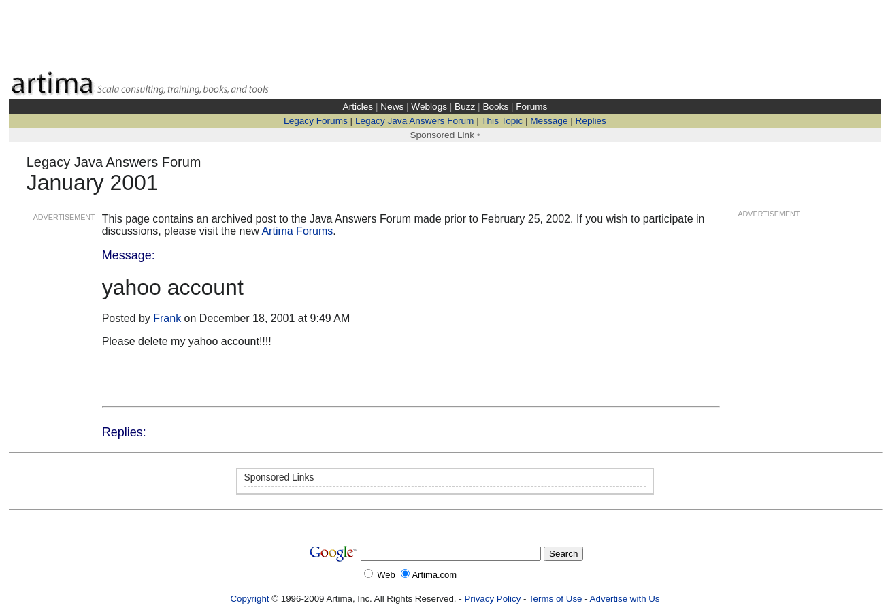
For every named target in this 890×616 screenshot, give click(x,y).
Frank (167, 318)
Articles (358, 106)
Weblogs (429, 106)
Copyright (249, 599)
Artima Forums (297, 231)
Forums (531, 106)
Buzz (465, 106)
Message (548, 121)
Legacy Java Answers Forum (414, 121)
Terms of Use (555, 599)
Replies (591, 121)
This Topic (502, 121)
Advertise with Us (625, 599)
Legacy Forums (316, 121)
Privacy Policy (492, 599)
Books (495, 106)
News (391, 106)
